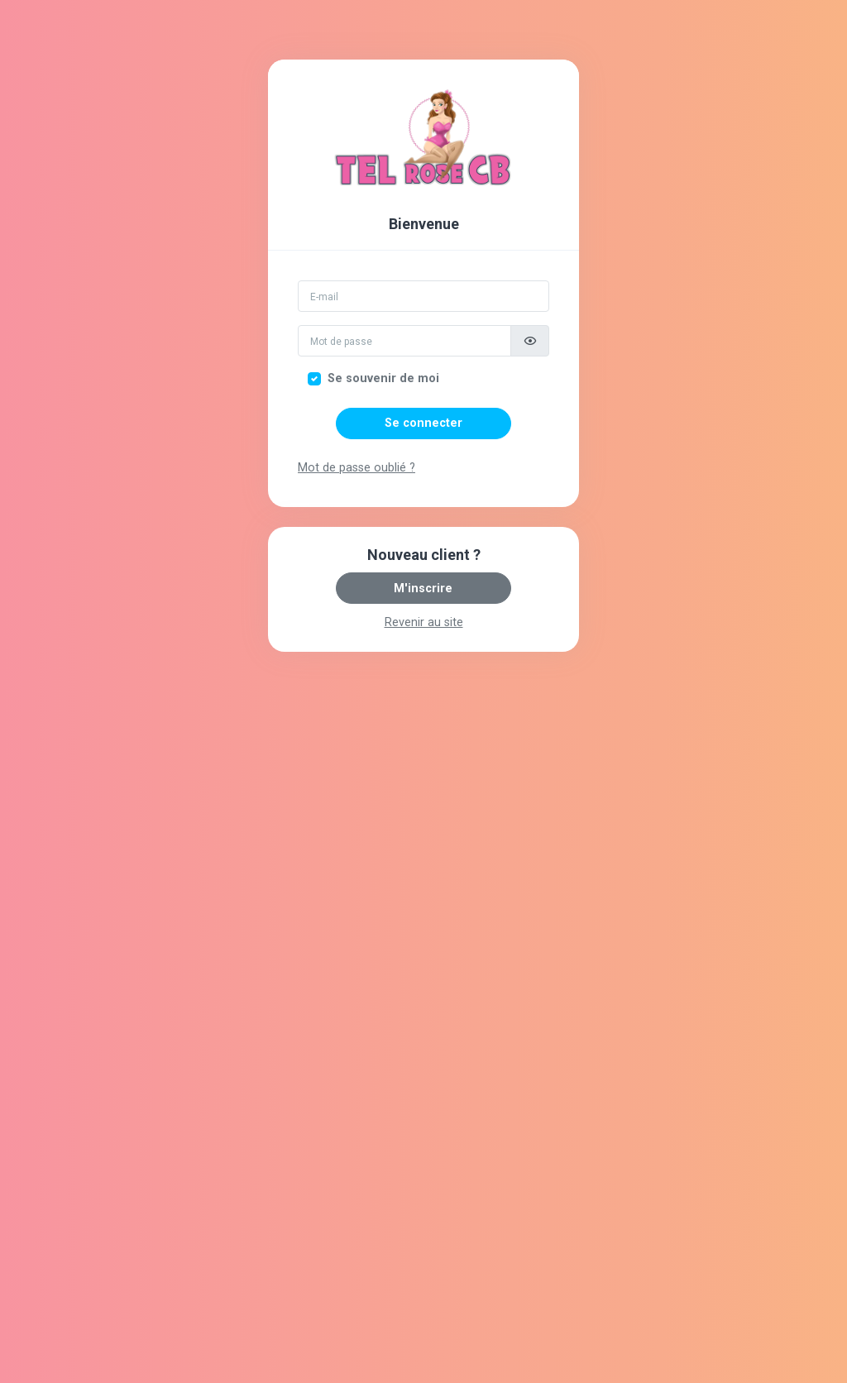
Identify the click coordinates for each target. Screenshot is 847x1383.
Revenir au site (424, 622)
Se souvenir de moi (383, 378)
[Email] (423, 296)
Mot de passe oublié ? (356, 468)
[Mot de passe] (404, 341)
